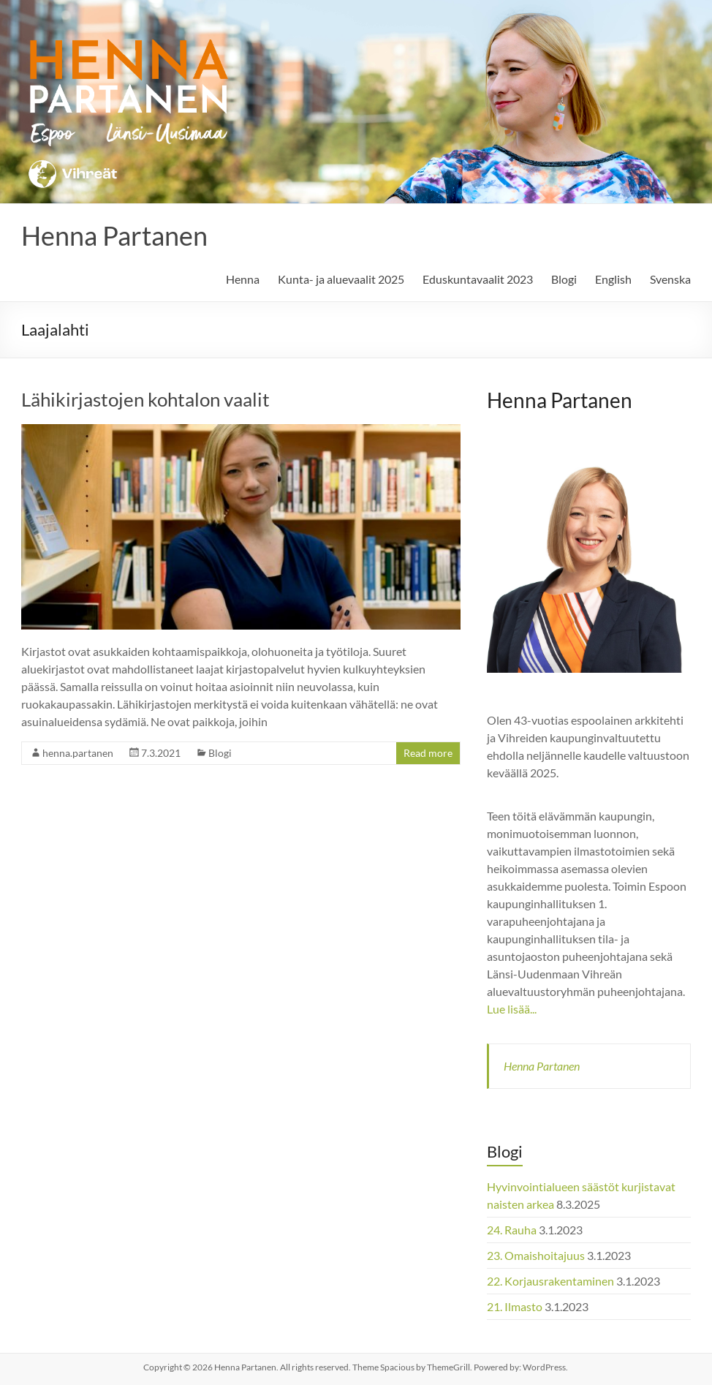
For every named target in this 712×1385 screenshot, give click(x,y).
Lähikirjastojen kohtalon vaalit (145, 399)
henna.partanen (77, 753)
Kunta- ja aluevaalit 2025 (341, 279)
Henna (243, 279)
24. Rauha (512, 1230)
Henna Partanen (114, 235)
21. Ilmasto (514, 1306)
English (613, 279)
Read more (428, 753)
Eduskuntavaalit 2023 (478, 279)
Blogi (564, 279)
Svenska (670, 279)
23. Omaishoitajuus (536, 1255)
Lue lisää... (512, 1009)
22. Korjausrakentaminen (550, 1281)
